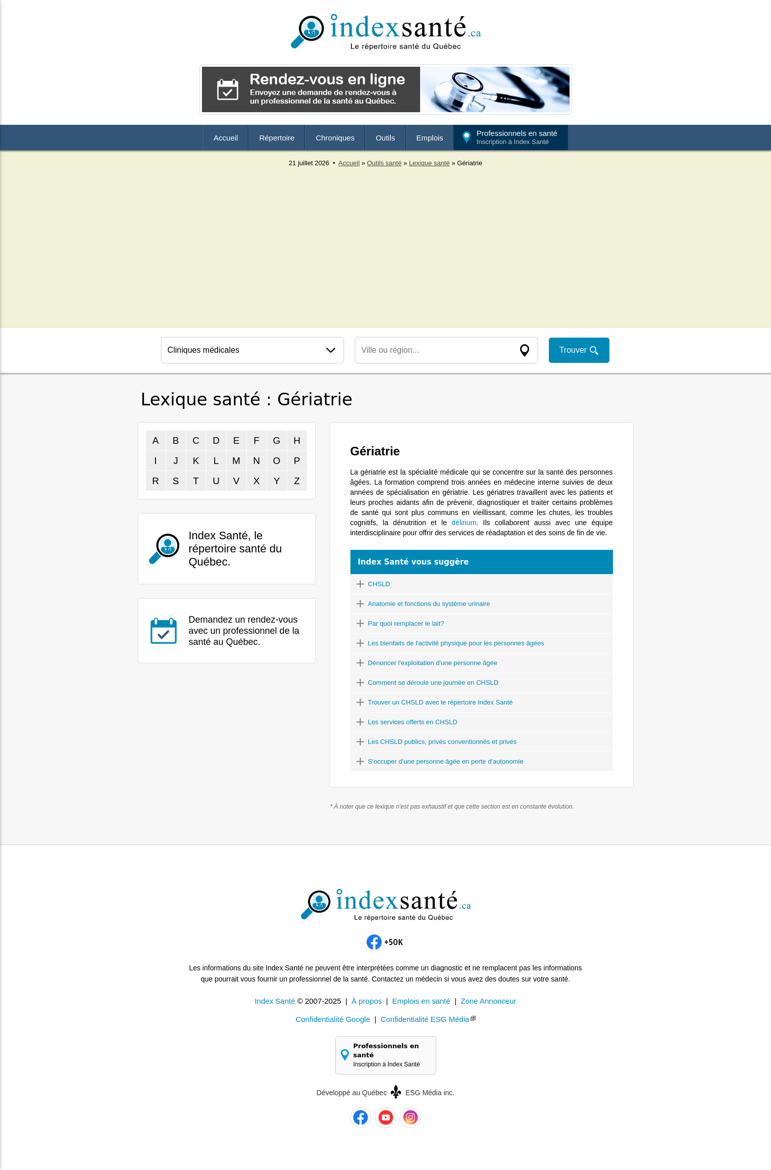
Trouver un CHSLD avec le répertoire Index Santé (440, 702)
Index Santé (274, 1001)
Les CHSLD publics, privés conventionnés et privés (442, 741)
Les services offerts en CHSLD (413, 722)
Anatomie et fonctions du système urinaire (429, 603)
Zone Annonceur (488, 1001)
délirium (463, 523)
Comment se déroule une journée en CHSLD (433, 682)
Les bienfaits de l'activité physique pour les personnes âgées (456, 643)
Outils (385, 137)
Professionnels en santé (517, 137)
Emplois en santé (421, 1001)
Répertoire (276, 137)
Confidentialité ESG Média (425, 1019)
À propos (366, 1001)
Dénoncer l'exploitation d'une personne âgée (432, 663)
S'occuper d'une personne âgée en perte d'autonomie (446, 761)
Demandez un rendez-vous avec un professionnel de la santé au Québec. (244, 631)
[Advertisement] (386, 242)
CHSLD (379, 584)
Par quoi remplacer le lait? (406, 623)
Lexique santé (429, 163)
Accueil (226, 137)
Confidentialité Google (332, 1019)
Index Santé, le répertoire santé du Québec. (235, 548)
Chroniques (335, 137)
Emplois (430, 137)
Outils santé (384, 163)
